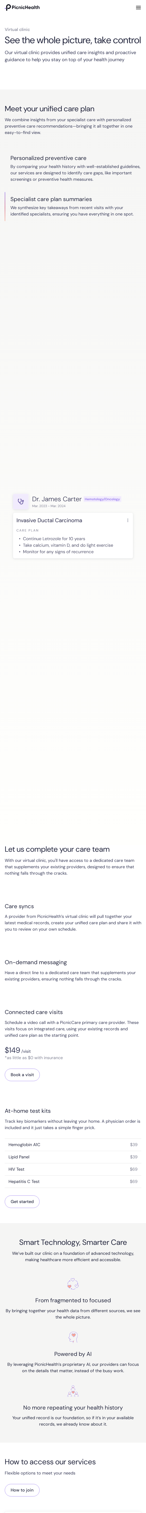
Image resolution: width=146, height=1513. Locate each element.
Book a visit (22, 1075)
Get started (22, 1201)
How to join (22, 1490)
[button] (138, 7)
